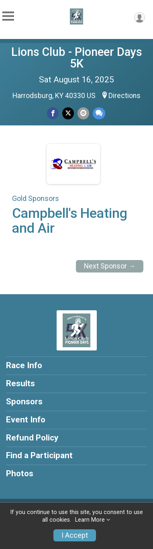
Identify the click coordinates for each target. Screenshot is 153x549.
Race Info (24, 365)
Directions (124, 96)
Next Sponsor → (110, 266)
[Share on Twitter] (68, 113)
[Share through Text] (99, 113)
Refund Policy (32, 437)
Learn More (90, 519)
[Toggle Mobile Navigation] (8, 16)
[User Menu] (139, 17)
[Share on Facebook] (53, 113)
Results (20, 383)
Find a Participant (39, 455)
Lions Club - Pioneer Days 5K (76, 57)
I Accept (74, 535)
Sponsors (24, 401)
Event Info (25, 419)
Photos (19, 473)
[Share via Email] (83, 113)
